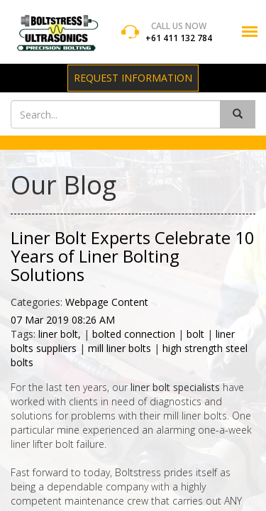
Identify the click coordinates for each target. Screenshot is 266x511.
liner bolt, (61, 334)
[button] (249, 31)
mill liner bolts (119, 348)
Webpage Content (106, 302)
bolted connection (133, 334)
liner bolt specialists (175, 387)
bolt (195, 334)
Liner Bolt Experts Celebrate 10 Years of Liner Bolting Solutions (133, 256)
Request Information (133, 77)
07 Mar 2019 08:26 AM (63, 319)
